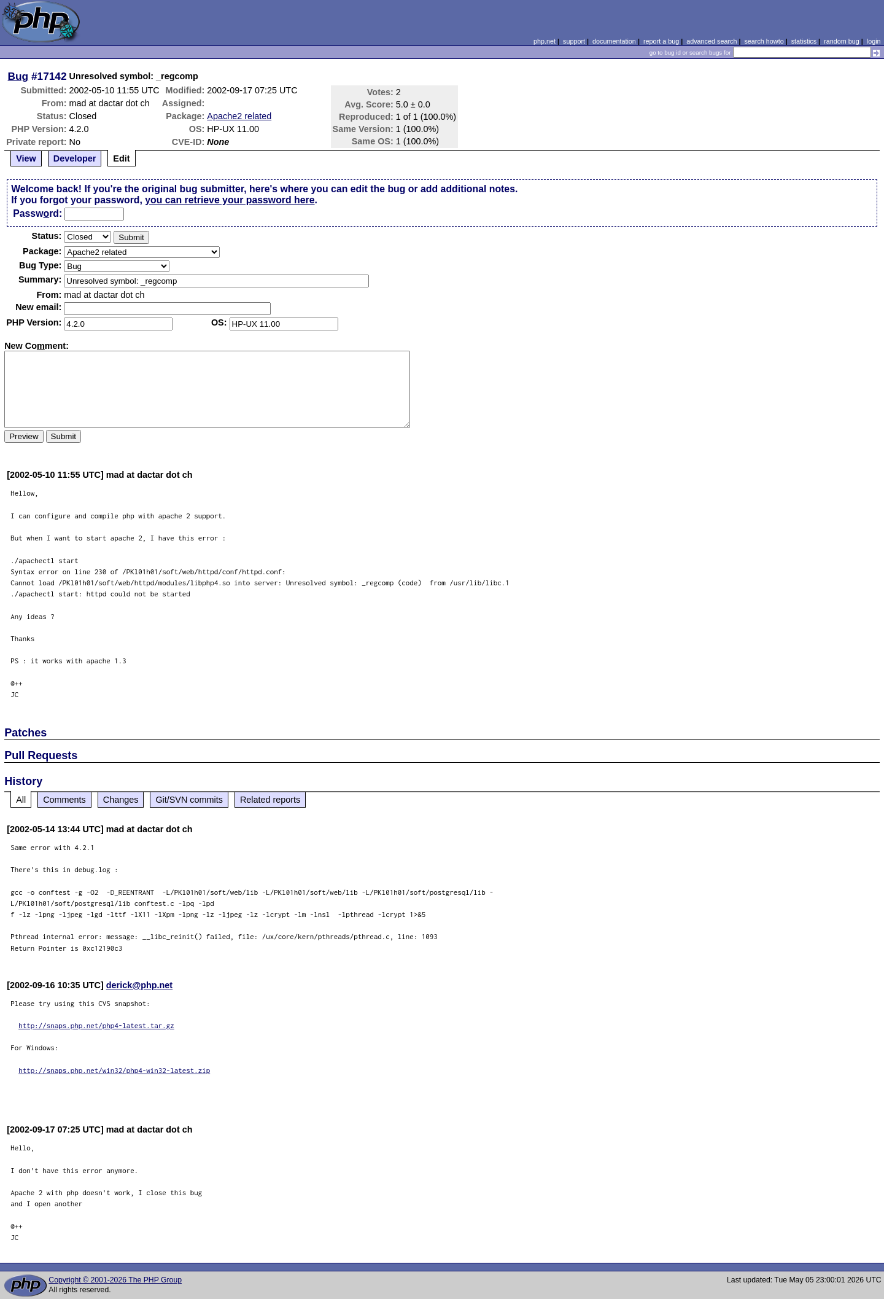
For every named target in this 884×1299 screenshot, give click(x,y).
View (26, 158)
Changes (121, 800)
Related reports (270, 800)
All (21, 800)
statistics (803, 41)
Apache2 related (239, 116)
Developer (74, 158)
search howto (763, 41)
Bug (18, 76)
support (574, 41)
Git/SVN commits (189, 800)
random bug (841, 41)
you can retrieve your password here (229, 200)
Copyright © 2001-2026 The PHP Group (115, 1280)
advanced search (711, 41)
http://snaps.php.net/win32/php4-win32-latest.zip (114, 1070)
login (874, 41)
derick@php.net (139, 985)
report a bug (661, 41)
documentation (614, 41)
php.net (544, 41)
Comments (64, 800)
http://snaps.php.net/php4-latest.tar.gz (96, 1025)
